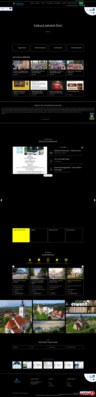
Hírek (50, 382)
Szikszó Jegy (52, 347)
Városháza (37, 3)
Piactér (81, 3)
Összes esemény (48, 175)
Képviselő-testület (72, 347)
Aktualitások (48, 31)
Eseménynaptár (50, 3)
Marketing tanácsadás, (39, 395)
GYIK (32, 347)
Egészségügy (29, 260)
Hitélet (48, 260)
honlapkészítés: (49, 395)
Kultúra (57, 260)
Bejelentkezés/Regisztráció (72, 5)
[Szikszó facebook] (83, 5)
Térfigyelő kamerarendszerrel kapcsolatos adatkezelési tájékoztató (71, 394)
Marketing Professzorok (56, 395)
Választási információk (72, 3)
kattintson (35, 384)
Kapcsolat (64, 3)
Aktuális (32, 3)
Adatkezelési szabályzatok (78, 393)
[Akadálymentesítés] (82, 5)
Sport (66, 260)
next (94, 200)
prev (1, 200)
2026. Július (63, 147)
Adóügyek (15, 347)
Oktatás (39, 260)
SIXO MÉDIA (57, 3)
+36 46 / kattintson (35, 382)
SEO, (45, 395)
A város (43, 3)
